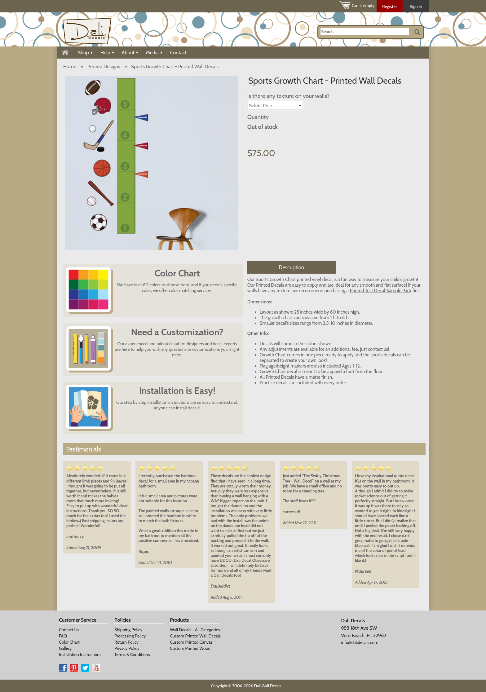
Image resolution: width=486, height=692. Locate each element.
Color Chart (69, 642)
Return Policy (126, 642)
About (130, 52)
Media (154, 52)
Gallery (65, 648)
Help (107, 52)
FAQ (63, 636)
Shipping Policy (128, 629)
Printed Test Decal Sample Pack (381, 290)
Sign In (416, 6)
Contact (178, 52)
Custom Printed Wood (190, 648)
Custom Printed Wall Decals (195, 636)
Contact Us (69, 629)
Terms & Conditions (132, 654)
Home (69, 66)
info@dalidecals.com (359, 642)
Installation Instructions (80, 654)
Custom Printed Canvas (191, 642)
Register (389, 6)
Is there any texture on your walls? (288, 95)
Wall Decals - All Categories (195, 629)
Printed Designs (103, 66)
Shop (85, 52)
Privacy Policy (126, 648)
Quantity (258, 117)
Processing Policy (130, 636)
